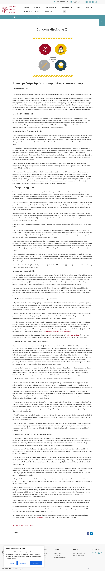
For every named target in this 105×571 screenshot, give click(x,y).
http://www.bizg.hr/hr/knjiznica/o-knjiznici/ (58, 331)
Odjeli (88, 8)
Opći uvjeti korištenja (79, 553)
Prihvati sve (36, 563)
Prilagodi (11, 563)
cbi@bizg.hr (76, 335)
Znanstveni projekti (60, 558)
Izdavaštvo (57, 555)
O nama (26, 8)
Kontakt (38, 12)
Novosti (37, 8)
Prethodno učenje (18, 525)
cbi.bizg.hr (70, 335)
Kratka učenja (20, 17)
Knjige (78, 8)
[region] (24, 556)
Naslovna (4, 17)
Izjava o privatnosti (78, 555)
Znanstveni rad (65, 8)
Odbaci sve (23, 563)
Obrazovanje (49, 8)
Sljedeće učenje (29, 525)
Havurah (27, 12)
